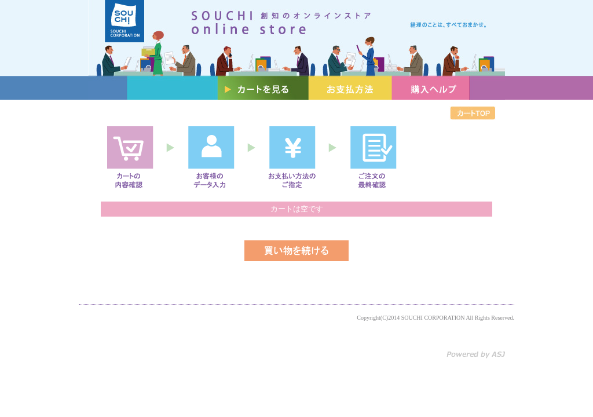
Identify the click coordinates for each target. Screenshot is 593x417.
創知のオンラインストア (296, 38)
